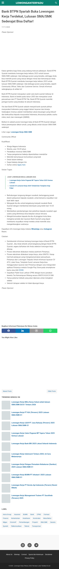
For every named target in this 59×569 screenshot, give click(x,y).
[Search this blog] (56, 3)
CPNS (39, 514)
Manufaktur (47, 518)
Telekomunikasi (16, 526)
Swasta (52, 522)
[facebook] (9, 331)
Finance (5, 518)
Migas (5, 522)
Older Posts (52, 391)
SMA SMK (44, 522)
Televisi (26, 526)
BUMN (25, 514)
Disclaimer (48, 554)
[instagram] (23, 545)
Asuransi (17, 514)
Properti (35, 522)
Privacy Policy (29, 558)
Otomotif (13, 522)
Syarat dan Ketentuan (36, 554)
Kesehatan (26, 518)
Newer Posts (7, 391)
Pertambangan (24, 522)
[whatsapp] (50, 331)
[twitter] (23, 331)
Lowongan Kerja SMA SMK (21, 132)
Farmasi (46, 514)
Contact (24, 554)
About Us (9, 554)
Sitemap (17, 554)
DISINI (21, 270)
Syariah (5, 526)
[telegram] (37, 331)
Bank (32, 514)
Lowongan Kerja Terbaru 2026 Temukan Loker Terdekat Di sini (32, 566)
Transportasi (36, 526)
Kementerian (15, 518)
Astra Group (7, 514)
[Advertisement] (29, 52)
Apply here (21, 165)
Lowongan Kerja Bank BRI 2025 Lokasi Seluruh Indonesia (34, 443)
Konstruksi (36, 518)
